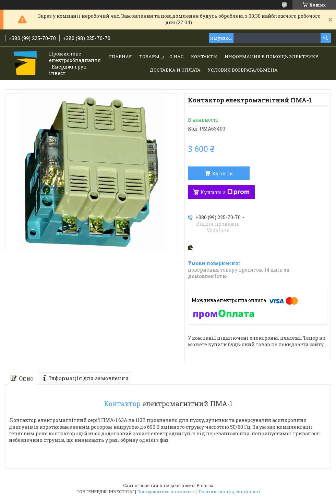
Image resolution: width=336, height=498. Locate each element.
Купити (222, 173)
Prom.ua (204, 485)
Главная (120, 56)
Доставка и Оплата (175, 70)
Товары (149, 56)
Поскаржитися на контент (166, 491)
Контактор (122, 403)
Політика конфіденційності (229, 491)
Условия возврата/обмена (243, 70)
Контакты (204, 56)
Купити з (225, 192)
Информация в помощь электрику (272, 56)
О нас (176, 56)
